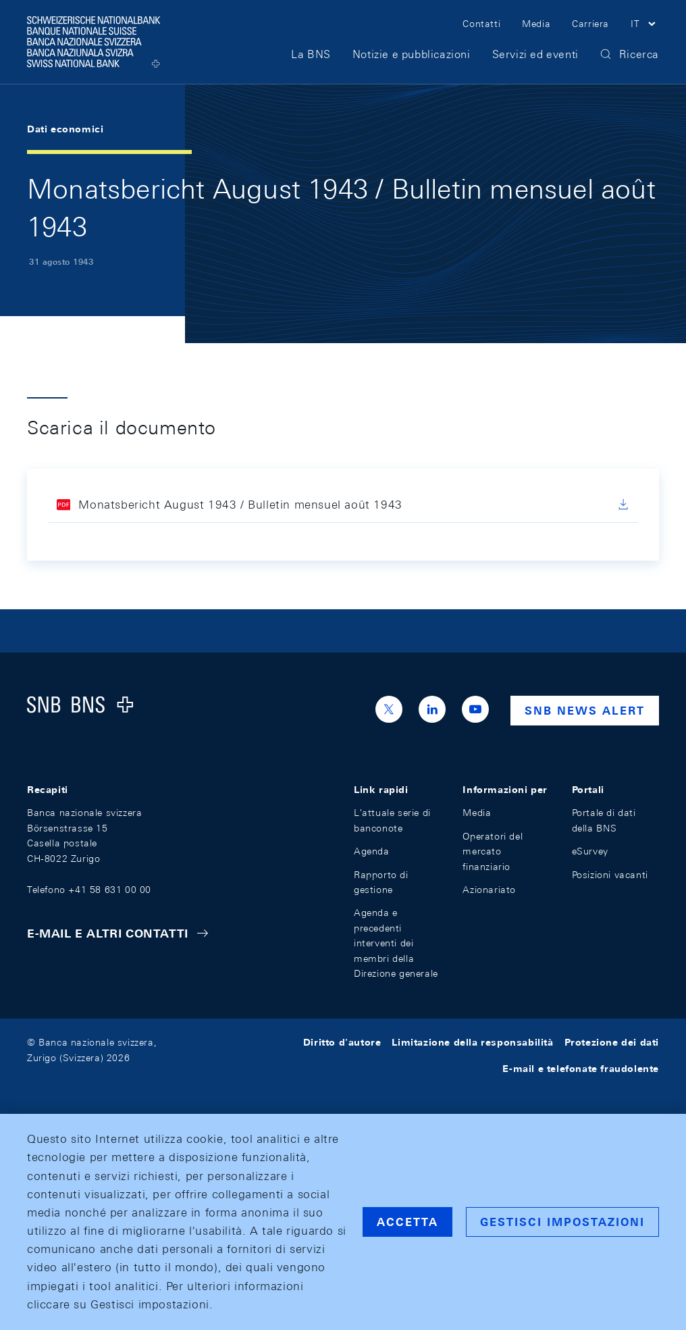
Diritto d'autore (342, 1042)
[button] (645, 25)
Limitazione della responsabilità (472, 1042)
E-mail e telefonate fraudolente (580, 1069)
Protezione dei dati (611, 1042)
